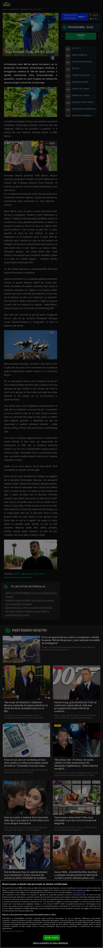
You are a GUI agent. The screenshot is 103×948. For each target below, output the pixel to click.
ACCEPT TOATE (51, 937)
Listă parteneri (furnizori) (12, 931)
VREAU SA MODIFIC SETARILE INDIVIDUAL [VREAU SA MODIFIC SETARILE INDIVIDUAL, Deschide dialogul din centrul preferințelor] (50, 943)
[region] (51, 914)
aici (41, 904)
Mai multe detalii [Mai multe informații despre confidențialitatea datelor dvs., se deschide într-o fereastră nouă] (79, 892)
